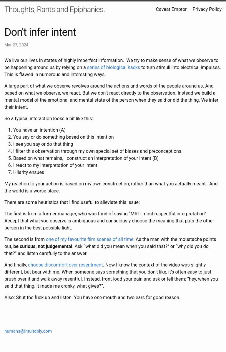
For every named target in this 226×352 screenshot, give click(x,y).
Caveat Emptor (171, 9)
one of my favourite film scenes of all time (90, 239)
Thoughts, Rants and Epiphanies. (54, 9)
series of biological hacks (113, 67)
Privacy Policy (207, 9)
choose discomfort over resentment (65, 265)
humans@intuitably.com (28, 331)
